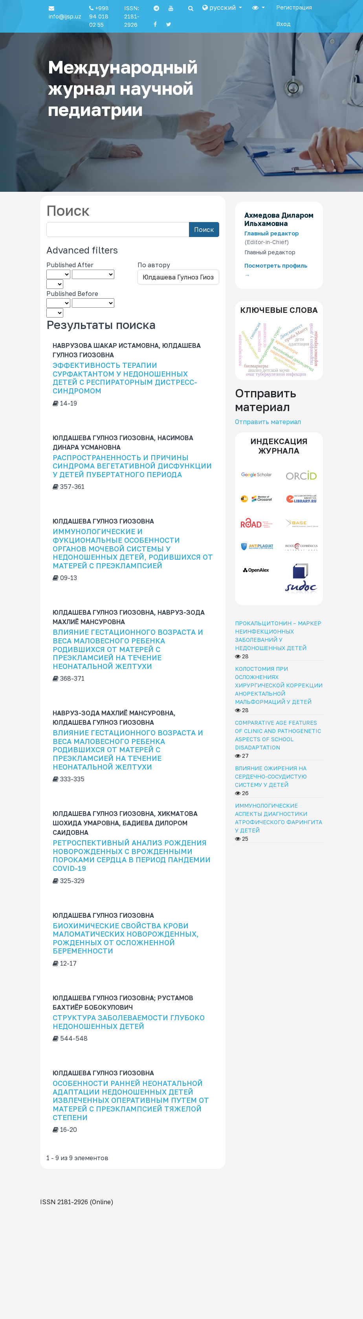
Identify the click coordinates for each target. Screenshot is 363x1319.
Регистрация (294, 7)
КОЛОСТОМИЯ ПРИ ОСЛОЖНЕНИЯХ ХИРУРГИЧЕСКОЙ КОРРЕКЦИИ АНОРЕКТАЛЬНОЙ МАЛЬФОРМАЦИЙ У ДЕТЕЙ (279, 685)
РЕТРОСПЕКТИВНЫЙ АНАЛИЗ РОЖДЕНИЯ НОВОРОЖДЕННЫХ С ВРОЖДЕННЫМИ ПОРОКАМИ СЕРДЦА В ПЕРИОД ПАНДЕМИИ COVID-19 (132, 855)
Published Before (72, 294)
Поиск (204, 229)
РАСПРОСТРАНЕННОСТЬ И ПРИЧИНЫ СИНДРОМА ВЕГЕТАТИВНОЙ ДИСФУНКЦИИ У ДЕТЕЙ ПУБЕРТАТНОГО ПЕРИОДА (132, 466)
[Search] (190, 8)
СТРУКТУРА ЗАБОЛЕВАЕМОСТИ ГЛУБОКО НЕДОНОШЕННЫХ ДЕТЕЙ (129, 1022)
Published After (70, 265)
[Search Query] (117, 229)
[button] (222, 7)
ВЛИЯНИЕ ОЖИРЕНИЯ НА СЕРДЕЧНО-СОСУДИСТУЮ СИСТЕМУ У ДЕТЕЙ (271, 776)
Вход (283, 23)
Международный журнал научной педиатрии (123, 88)
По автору (154, 265)
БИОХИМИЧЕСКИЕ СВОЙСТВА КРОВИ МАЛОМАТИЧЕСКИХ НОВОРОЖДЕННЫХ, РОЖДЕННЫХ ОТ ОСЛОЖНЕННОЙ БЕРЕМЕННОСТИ (126, 938)
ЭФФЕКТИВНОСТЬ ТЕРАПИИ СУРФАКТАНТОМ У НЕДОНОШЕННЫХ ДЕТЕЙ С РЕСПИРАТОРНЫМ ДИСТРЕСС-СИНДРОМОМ (125, 378)
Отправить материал (268, 422)
